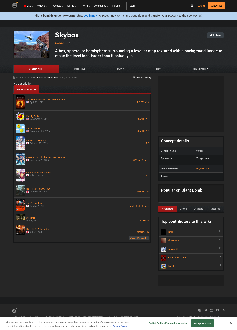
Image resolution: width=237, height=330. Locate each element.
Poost (191, 266)
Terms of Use (40, 316)
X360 (137, 206)
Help (108, 316)
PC (138, 102)
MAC (139, 191)
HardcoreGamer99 (46, 77)
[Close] (231, 323)
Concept (61, 43)
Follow (215, 35)
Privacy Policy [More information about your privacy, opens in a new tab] (120, 326)
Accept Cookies (202, 323)
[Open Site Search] (192, 6)
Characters (167, 209)
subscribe (216, 5)
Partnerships (18, 316)
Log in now (91, 15)
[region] (118, 323)
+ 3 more (144, 160)
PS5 (142, 102)
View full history (142, 77)
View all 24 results (139, 238)
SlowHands (191, 240)
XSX (147, 102)
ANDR (142, 119)
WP (147, 119)
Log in (201, 6)
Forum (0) (120, 69)
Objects (183, 209)
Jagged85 (191, 249)
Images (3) (79, 69)
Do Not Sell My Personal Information (84, 316)
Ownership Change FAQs (125, 316)
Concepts (198, 209)
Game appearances (26, 89)
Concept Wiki (35, 69)
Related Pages (199, 69)
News (159, 69)
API (29, 316)
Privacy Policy (56, 316)
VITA (137, 160)
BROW (146, 220)
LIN (147, 191)
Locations (215, 209)
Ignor (191, 232)
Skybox (67, 35)
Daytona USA (202, 168)
